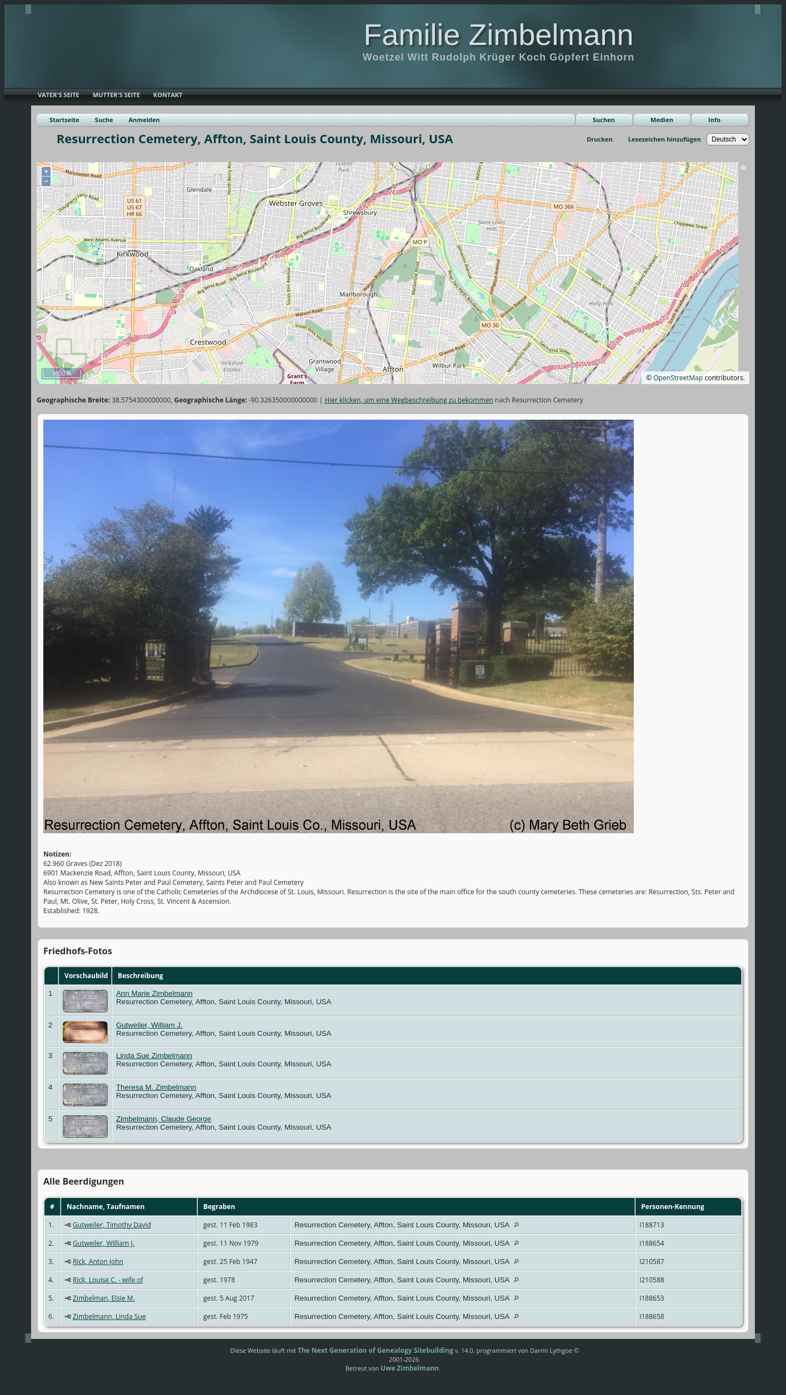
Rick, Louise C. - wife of (108, 1280)
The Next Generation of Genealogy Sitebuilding (375, 1350)
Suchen (604, 119)
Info (714, 119)
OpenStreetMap (678, 377)
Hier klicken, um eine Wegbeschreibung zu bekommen (408, 400)
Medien (661, 119)
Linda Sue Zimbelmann (154, 1055)
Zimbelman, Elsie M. (104, 1298)
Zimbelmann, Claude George (163, 1119)
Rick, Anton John (98, 1261)
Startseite (64, 119)
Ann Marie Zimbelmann (154, 993)
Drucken (600, 139)
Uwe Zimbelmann (410, 1368)
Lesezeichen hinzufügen (664, 139)
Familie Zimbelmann (498, 34)
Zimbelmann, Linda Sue (109, 1316)
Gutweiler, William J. (149, 1025)
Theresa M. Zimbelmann (156, 1087)
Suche (104, 119)
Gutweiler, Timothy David (112, 1225)
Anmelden (144, 119)
